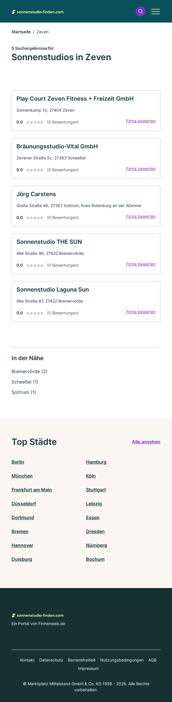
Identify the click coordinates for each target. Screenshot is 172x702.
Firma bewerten (141, 120)
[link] (86, 110)
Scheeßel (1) (25, 382)
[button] (140, 11)
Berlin (18, 462)
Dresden (95, 531)
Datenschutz (51, 659)
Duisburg (22, 559)
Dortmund (23, 517)
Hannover (22, 545)
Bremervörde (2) (30, 371)
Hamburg (96, 462)
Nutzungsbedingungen (122, 659)
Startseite (21, 31)
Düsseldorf (24, 503)
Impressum (88, 668)
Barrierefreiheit (82, 659)
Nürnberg (96, 545)
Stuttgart (96, 490)
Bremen (20, 531)
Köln (91, 476)
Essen (93, 517)
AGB (152, 659)
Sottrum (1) (24, 392)
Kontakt (27, 659)
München (22, 476)
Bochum (95, 559)
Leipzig (94, 503)
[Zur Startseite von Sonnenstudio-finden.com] (37, 11)
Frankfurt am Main (32, 490)
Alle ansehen (146, 442)
